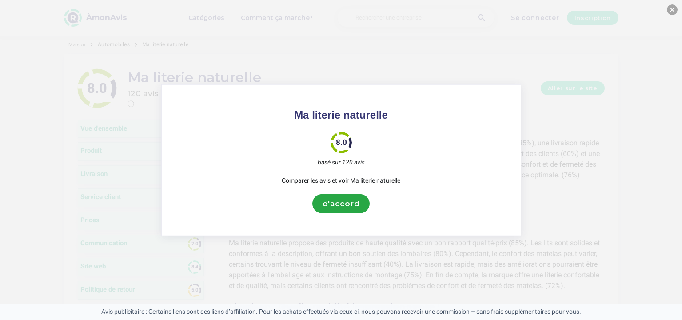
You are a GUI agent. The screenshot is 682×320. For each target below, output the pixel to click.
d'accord (341, 203)
